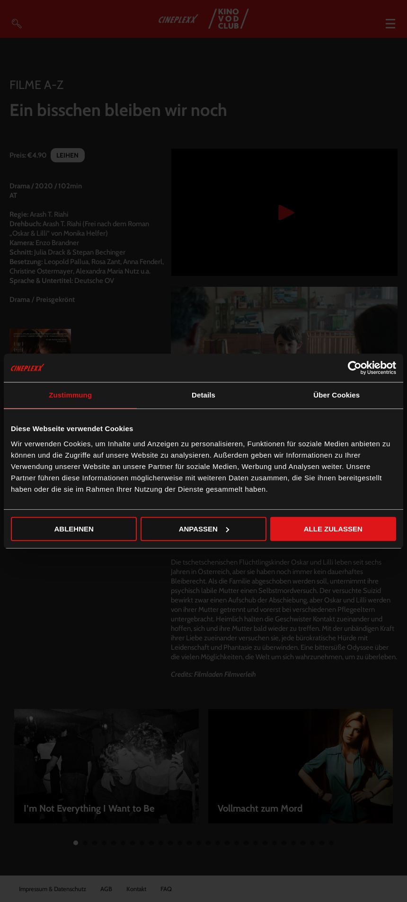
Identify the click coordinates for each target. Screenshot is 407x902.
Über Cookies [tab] (336, 395)
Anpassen (204, 529)
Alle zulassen (333, 529)
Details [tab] (203, 395)
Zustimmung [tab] (70, 395)
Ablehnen (74, 529)
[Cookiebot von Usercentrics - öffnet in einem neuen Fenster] (354, 368)
